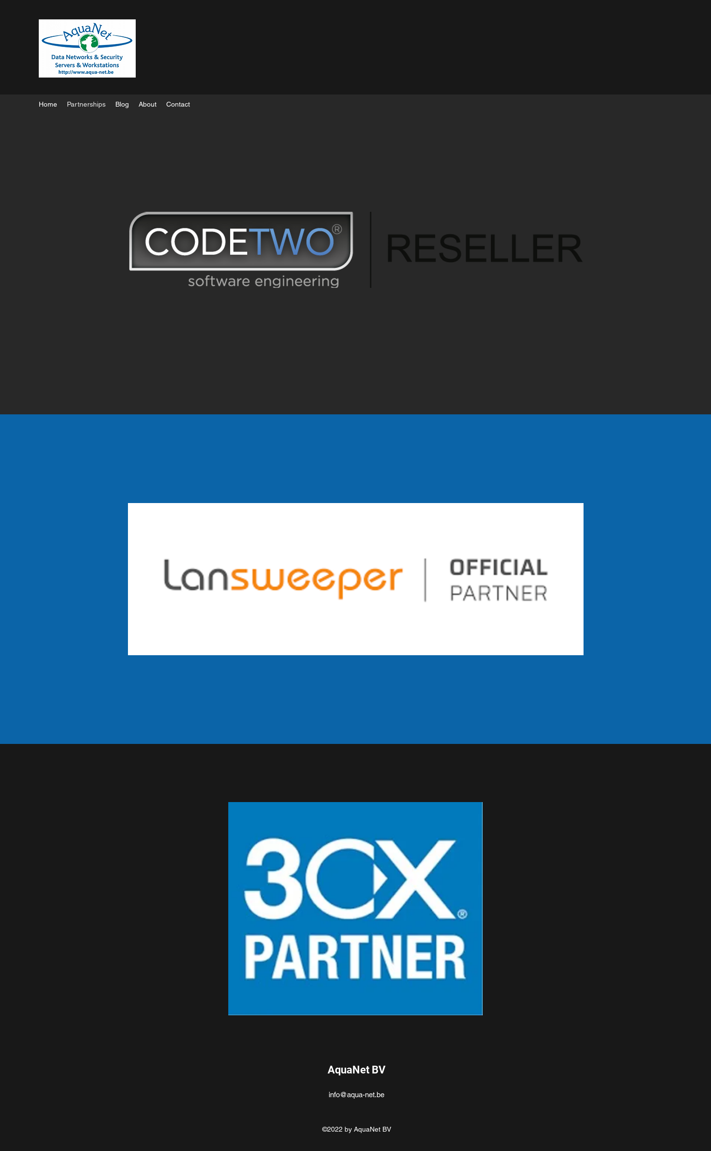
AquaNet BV (356, 1070)
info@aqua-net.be (356, 1094)
